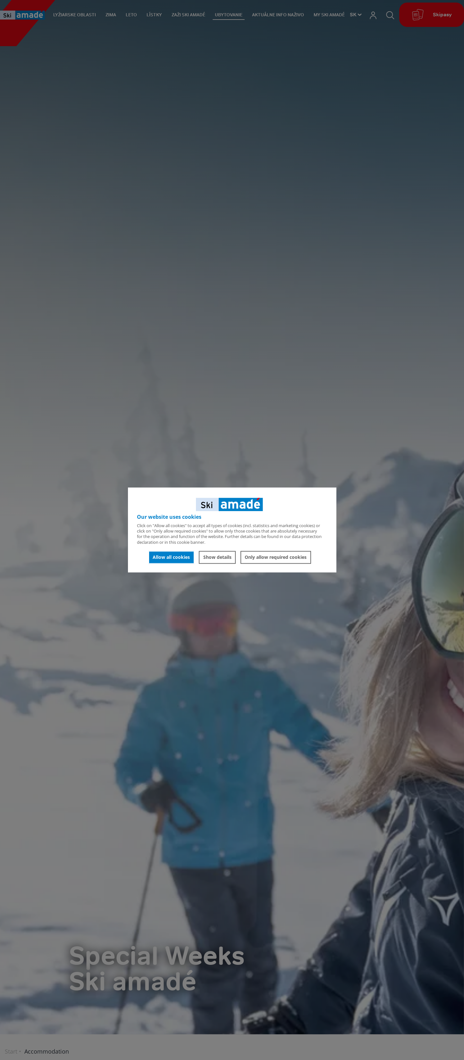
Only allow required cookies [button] (276, 557)
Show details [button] (217, 557)
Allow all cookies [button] (171, 557)
